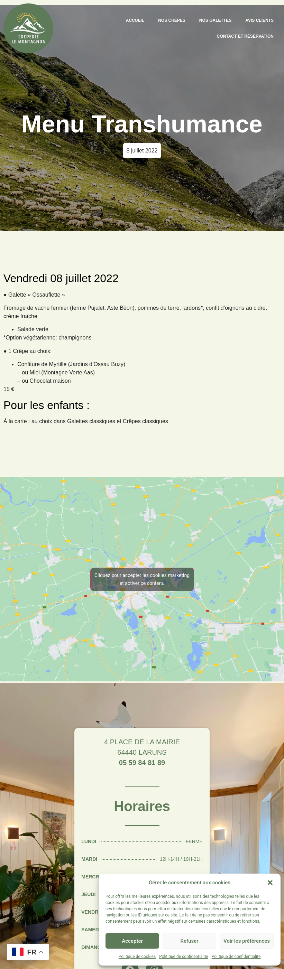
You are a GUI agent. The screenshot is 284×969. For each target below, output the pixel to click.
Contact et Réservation (245, 36)
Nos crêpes (171, 20)
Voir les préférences (246, 941)
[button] (270, 882)
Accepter (132, 941)
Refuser (189, 941)
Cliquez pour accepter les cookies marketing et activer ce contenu (142, 579)
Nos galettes (215, 20)
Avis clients (259, 20)
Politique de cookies (137, 956)
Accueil (135, 20)
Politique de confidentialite (183, 956)
